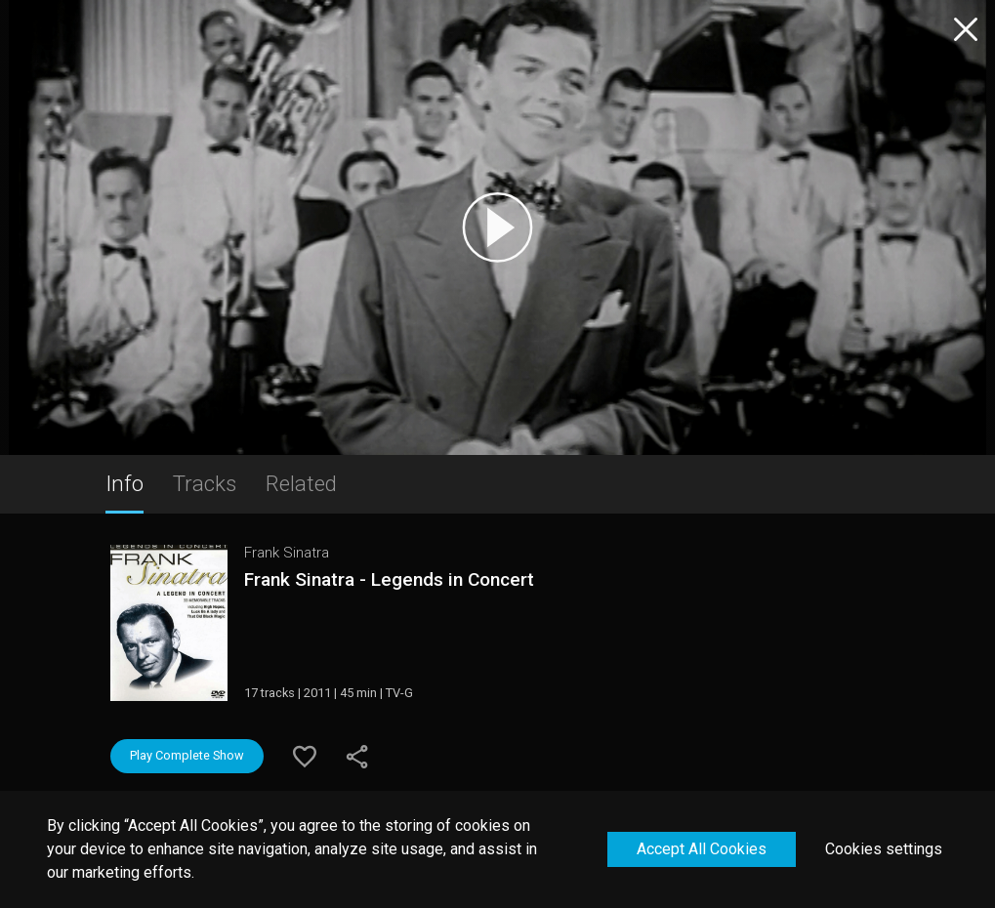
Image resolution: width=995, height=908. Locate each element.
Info (124, 483)
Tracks (204, 483)
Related (301, 483)
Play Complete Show (187, 755)
